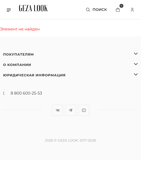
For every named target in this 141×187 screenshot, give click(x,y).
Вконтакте (57, 110)
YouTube (83, 110)
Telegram (70, 110)
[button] (9, 9)
